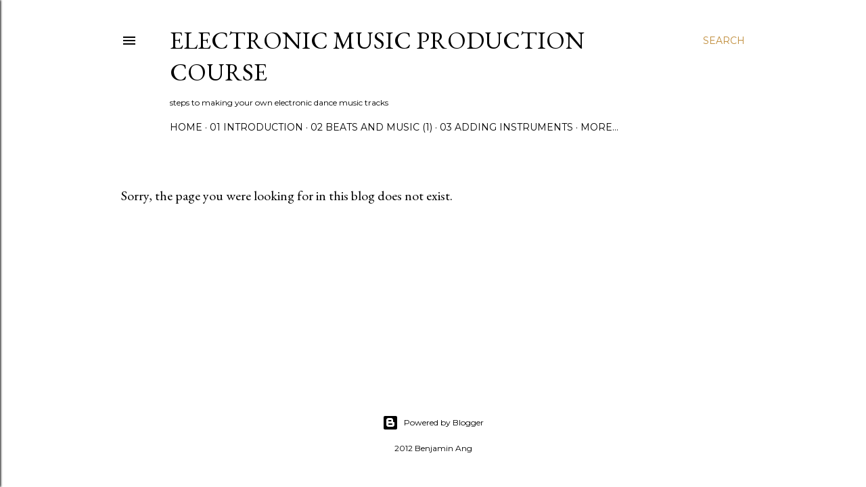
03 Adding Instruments (506, 127)
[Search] (724, 40)
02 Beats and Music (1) (371, 127)
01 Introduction (256, 127)
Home (186, 127)
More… (599, 127)
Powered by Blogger (433, 423)
